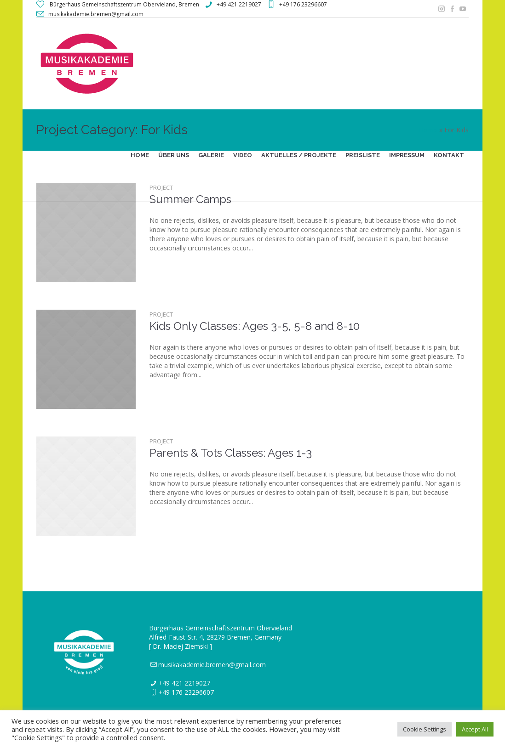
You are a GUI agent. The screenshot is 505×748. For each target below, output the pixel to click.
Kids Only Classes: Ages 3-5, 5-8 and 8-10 (254, 326)
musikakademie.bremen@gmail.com (212, 664)
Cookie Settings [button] (424, 729)
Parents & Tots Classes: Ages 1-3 (230, 452)
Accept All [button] (475, 729)
